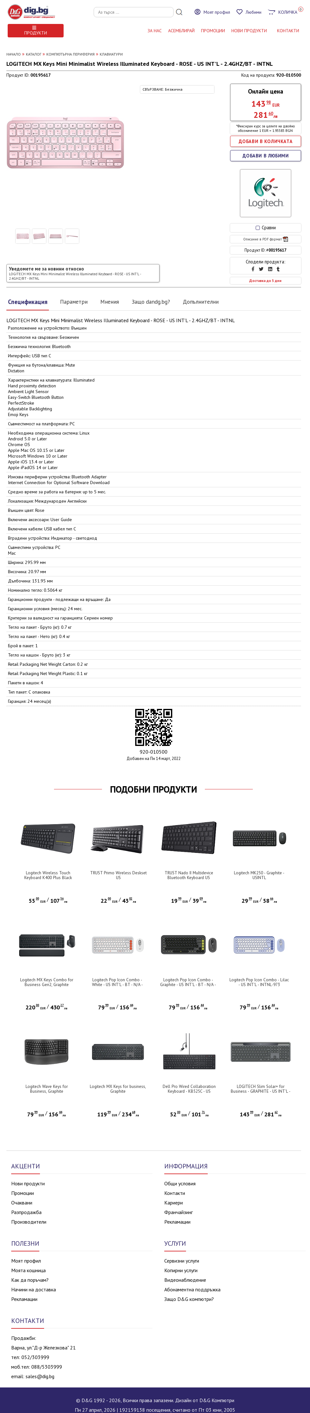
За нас (155, 31)
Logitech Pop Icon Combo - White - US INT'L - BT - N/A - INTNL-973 (117, 984)
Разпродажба (26, 1212)
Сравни (266, 227)
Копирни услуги (181, 1270)
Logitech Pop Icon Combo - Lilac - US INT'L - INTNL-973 (259, 982)
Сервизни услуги (181, 1260)
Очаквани (21, 1202)
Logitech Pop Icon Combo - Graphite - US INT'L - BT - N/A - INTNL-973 (188, 984)
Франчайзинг (178, 1212)
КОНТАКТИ (288, 31)
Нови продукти (28, 1183)
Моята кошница (28, 1270)
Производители (28, 1222)
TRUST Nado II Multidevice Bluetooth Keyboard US (189, 875)
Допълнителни (201, 301)
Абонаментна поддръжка (192, 1289)
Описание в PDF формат (265, 239)
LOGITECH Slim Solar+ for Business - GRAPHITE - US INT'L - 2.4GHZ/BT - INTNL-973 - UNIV (261, 1091)
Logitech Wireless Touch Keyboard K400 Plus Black (48, 875)
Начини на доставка (33, 1289)
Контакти (174, 1193)
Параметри (74, 301)
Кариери (173, 1202)
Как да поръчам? (30, 1280)
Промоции (213, 31)
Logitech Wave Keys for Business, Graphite (47, 1089)
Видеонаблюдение (185, 1280)
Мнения (109, 301)
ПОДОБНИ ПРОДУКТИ (153, 789)
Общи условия (180, 1183)
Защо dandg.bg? (151, 301)
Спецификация (27, 302)
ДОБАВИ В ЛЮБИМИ (266, 156)
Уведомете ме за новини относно (75, 273)
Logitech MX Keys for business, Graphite (118, 1089)
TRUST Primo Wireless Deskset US (118, 875)
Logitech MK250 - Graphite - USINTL (259, 875)
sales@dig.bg (40, 1376)
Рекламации (177, 1222)
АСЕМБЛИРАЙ (181, 31)
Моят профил (26, 1260)
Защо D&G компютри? (189, 1299)
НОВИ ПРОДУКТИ (249, 31)
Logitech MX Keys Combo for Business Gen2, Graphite (46, 982)
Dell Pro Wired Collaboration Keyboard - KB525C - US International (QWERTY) (189, 1091)
